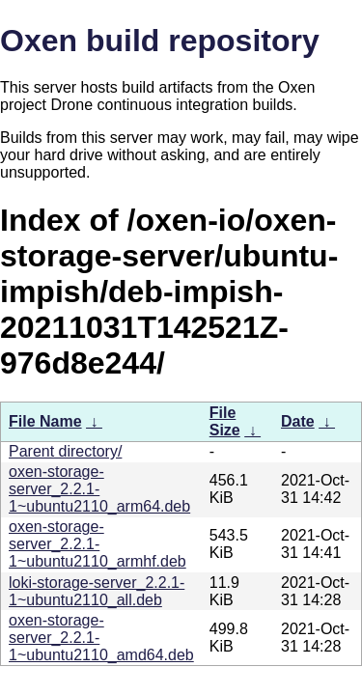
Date (298, 421)
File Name (45, 421)
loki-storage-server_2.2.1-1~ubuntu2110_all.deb (96, 591)
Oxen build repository (160, 40)
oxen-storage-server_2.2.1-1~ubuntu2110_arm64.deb (99, 488)
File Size (224, 421)
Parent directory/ (65, 451)
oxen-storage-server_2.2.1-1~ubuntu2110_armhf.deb (97, 544)
